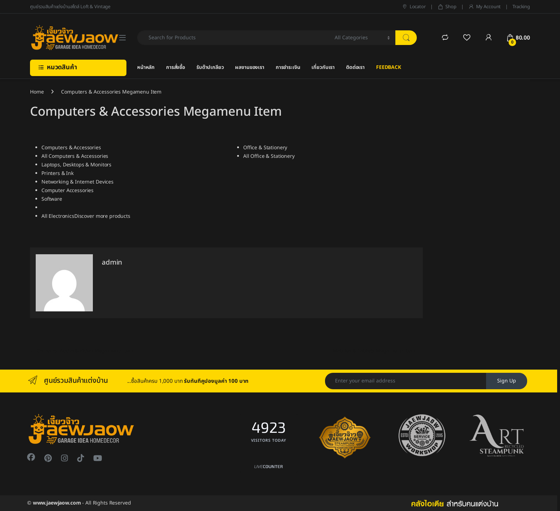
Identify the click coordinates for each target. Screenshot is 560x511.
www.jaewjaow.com (57, 503)
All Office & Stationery (269, 156)
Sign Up (506, 381)
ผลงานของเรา (249, 67)
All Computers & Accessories (74, 156)
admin (112, 262)
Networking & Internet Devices (77, 182)
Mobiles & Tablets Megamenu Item (378, 351)
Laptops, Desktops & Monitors (76, 165)
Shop (447, 6)
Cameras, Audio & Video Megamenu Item (82, 351)
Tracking (521, 6)
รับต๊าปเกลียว (210, 67)
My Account (484, 6)
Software (51, 199)
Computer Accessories (67, 190)
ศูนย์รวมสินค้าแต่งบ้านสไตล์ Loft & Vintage (70, 6)
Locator (414, 6)
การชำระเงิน (288, 67)
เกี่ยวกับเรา (323, 67)
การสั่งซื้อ (175, 67)
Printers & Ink (57, 173)
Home (37, 92)
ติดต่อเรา (355, 67)
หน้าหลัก (146, 67)
